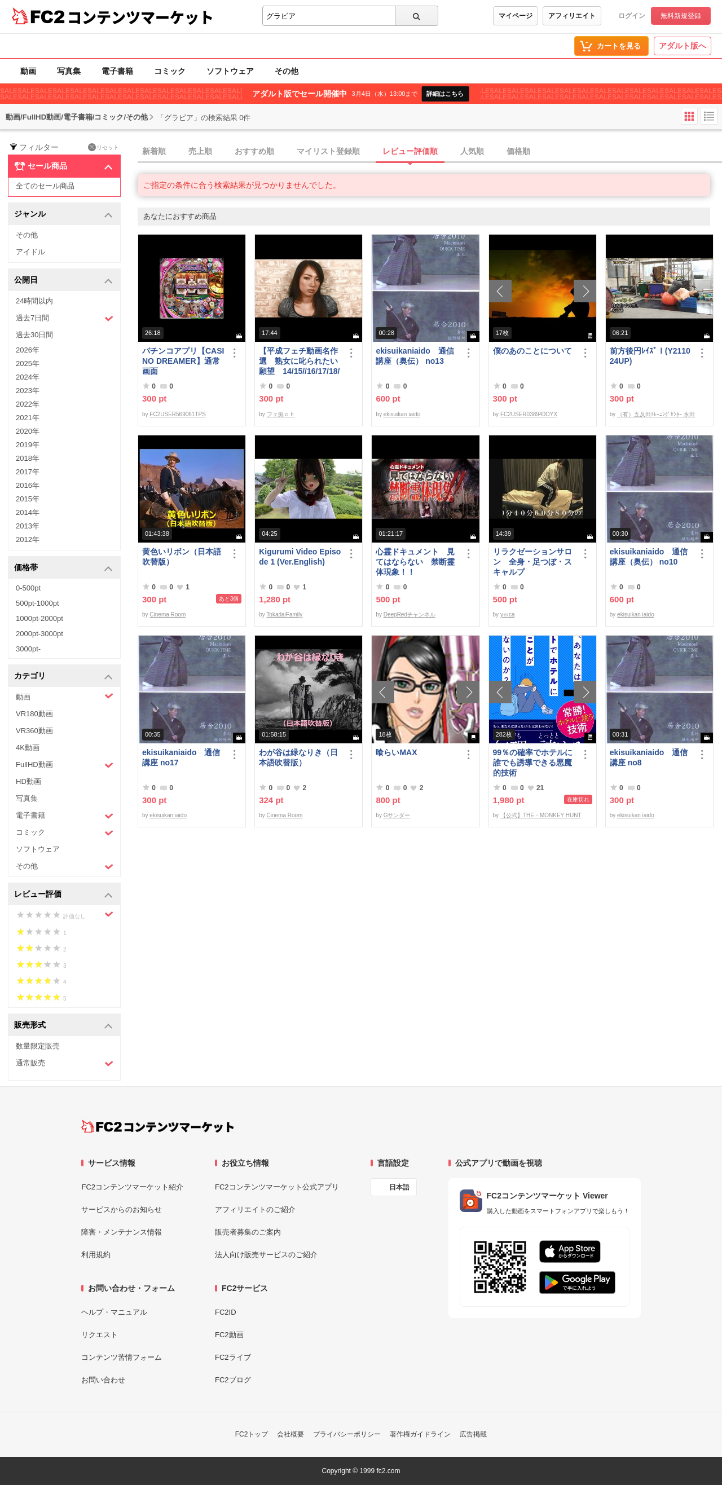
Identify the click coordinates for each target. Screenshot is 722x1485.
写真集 (69, 71)
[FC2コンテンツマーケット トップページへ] (157, 1126)
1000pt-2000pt (39, 618)
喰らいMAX (396, 752)
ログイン (631, 16)
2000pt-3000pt (39, 633)
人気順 (472, 151)
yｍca (507, 614)
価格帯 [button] (63, 568)
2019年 (27, 444)
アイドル (30, 252)
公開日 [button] (63, 280)
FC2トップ (251, 1434)
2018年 (27, 458)
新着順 (154, 151)
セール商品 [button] (63, 166)
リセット (103, 147)
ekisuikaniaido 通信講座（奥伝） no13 (415, 355)
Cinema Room (167, 614)
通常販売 (64, 1063)
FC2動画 (229, 1334)
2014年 (27, 512)
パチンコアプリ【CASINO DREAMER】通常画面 (183, 361)
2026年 (27, 350)
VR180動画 (34, 714)
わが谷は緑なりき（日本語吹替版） (298, 757)
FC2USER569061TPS (177, 414)
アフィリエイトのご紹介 (255, 1209)
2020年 (27, 431)
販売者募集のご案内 (248, 1232)
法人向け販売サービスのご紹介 (266, 1254)
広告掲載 (473, 1434)
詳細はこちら (445, 93)
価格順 (518, 151)
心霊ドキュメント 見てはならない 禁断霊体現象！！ (415, 561)
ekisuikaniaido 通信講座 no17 (181, 757)
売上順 (200, 151)
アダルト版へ (682, 45)
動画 (28, 71)
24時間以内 (34, 301)
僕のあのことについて (532, 350)
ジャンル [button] (63, 214)
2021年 (27, 417)
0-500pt (28, 588)
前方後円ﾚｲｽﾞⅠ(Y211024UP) (650, 355)
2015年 (27, 499)
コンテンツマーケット (140, 17)
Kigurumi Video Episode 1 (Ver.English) (300, 556)
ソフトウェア (230, 71)
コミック (170, 71)
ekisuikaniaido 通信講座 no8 (649, 757)
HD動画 (28, 781)
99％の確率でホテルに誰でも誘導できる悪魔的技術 (533, 762)
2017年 (27, 472)
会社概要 (290, 1434)
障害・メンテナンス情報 (121, 1232)
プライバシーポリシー (347, 1434)
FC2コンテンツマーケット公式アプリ (277, 1187)
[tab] (430, 151)
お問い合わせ (103, 1380)
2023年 (27, 390)
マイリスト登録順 (328, 151)
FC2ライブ (233, 1357)
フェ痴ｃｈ (281, 414)
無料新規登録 (681, 16)
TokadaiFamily (284, 614)
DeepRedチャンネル (409, 614)
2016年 (27, 485)
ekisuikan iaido (402, 414)
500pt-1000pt (37, 603)
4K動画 (27, 747)
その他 (286, 71)
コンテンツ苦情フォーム (121, 1357)
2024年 (27, 377)
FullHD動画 (64, 765)
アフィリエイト (572, 16)
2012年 (27, 539)
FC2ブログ (233, 1380)
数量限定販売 (38, 1046)
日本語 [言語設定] (399, 1187)
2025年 (27, 363)
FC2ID (225, 1312)
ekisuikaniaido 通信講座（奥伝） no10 (649, 556)
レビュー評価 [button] (63, 894)
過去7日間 (64, 318)
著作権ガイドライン (420, 1434)
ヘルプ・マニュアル (114, 1312)
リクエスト (99, 1334)
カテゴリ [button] (63, 676)
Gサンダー (397, 815)
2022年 (27, 404)
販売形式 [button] (63, 1025)
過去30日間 (34, 335)
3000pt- (28, 649)
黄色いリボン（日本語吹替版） (181, 556)
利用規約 (96, 1254)
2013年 (27, 526)
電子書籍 (117, 71)
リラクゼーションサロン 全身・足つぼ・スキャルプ (532, 561)
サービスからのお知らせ (121, 1209)
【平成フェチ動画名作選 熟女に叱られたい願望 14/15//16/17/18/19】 (299, 361)
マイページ (515, 16)
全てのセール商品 (45, 186)
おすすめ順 (254, 151)
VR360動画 (34, 730)
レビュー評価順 (410, 151)
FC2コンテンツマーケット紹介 (132, 1187)
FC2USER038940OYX (528, 414)
